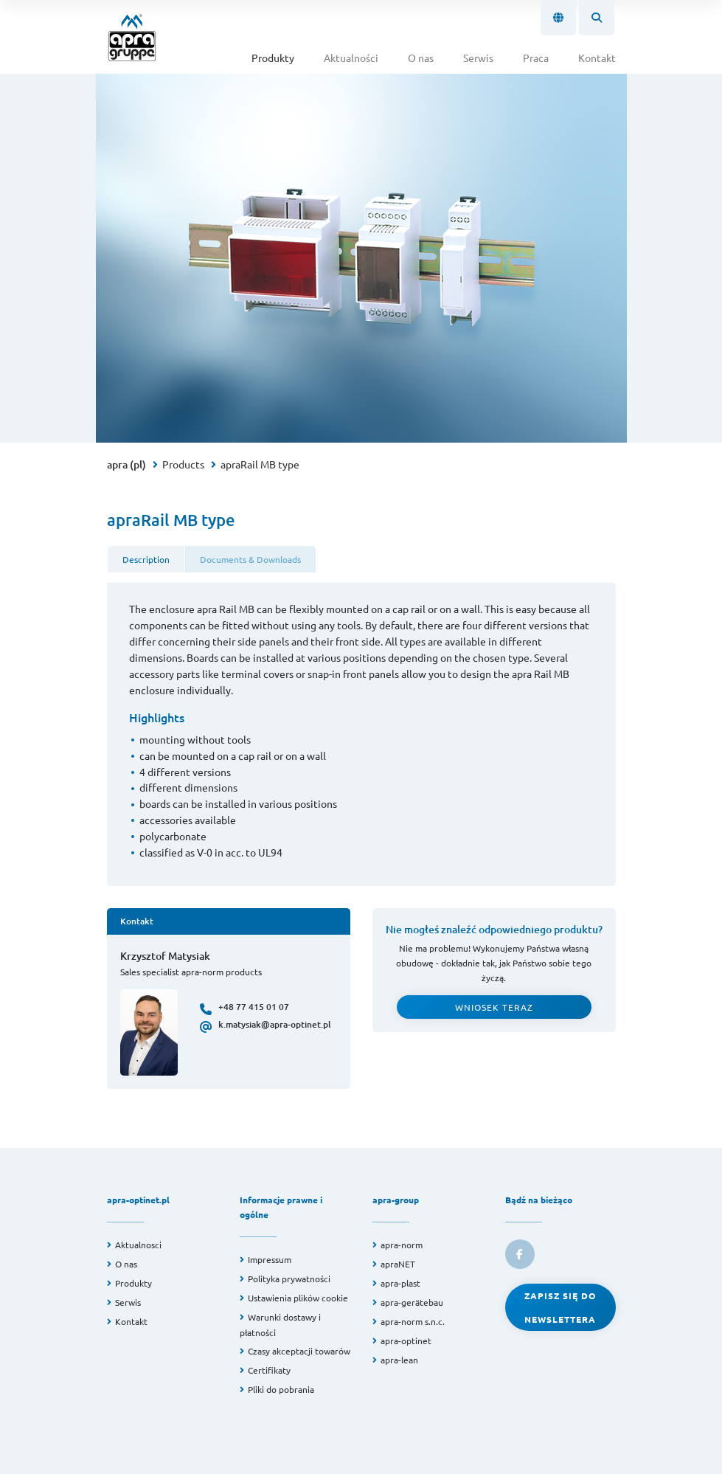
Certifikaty (269, 1370)
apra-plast (400, 1283)
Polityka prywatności (289, 1278)
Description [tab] (146, 559)
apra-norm (402, 1244)
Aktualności (351, 57)
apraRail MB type (260, 464)
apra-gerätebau (412, 1302)
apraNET (398, 1264)
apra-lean (399, 1360)
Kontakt (597, 57)
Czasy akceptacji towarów (299, 1351)
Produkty (272, 57)
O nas (421, 57)
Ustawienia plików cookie (298, 1298)
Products (183, 464)
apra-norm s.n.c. (413, 1321)
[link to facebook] (520, 1254)
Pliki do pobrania (281, 1389)
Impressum (269, 1259)
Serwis (478, 57)
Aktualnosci (138, 1244)
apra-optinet (406, 1340)
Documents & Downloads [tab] (250, 559)
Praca (536, 57)
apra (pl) (126, 464)
